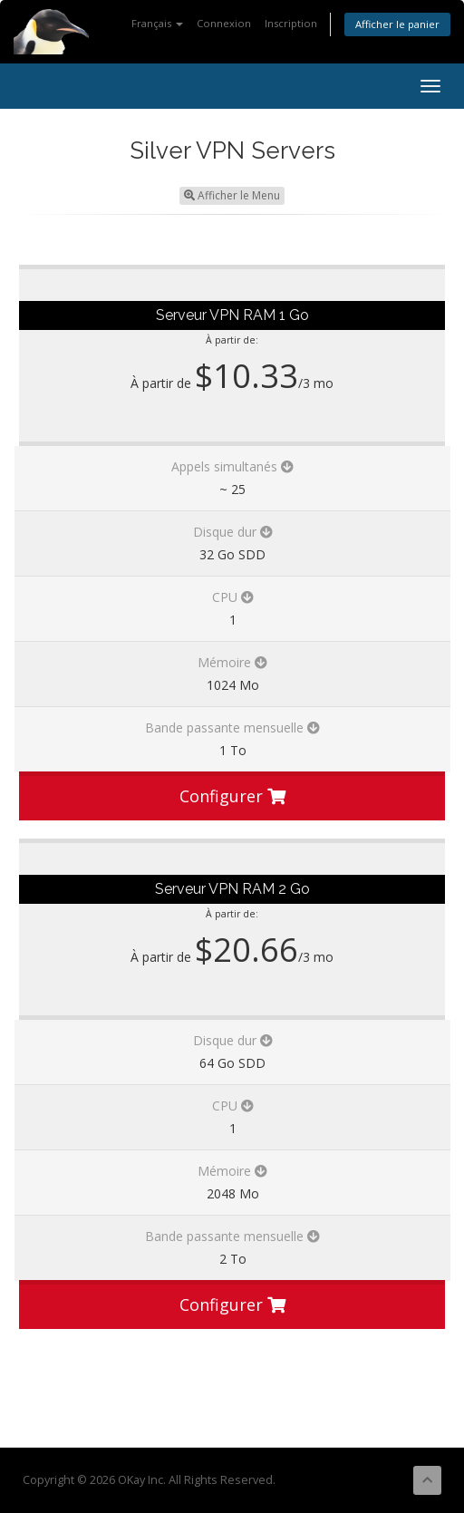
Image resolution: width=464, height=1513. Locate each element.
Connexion (224, 23)
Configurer (232, 796)
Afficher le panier (397, 24)
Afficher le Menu (232, 195)
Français (157, 23)
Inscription (291, 23)
